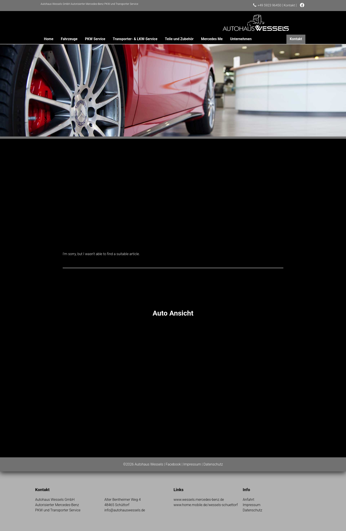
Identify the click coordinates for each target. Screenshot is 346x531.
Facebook (173, 464)
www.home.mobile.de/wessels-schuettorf (205, 505)
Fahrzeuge (69, 39)
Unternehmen (241, 39)
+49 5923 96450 (269, 5)
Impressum (192, 464)
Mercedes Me (212, 39)
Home (48, 39)
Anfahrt (248, 499)
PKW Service (95, 39)
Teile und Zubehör (179, 39)
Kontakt (289, 5)
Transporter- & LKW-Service (135, 39)
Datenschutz (213, 464)
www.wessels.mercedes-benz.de (198, 499)
